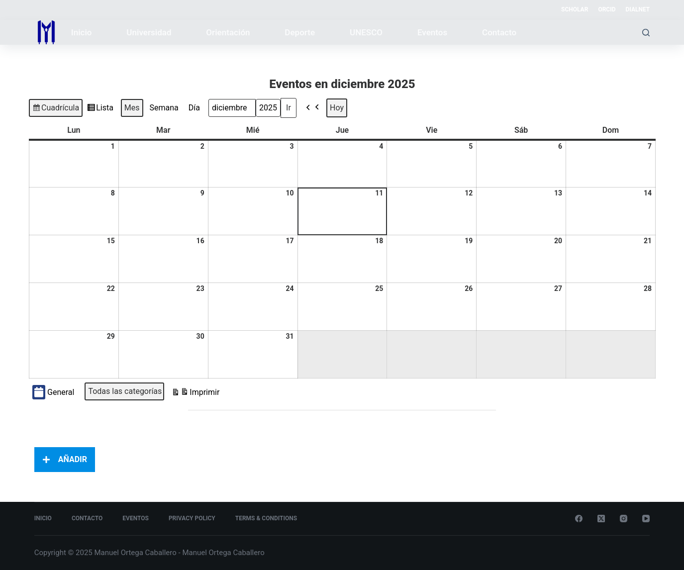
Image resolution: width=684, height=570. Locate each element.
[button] (312, 107)
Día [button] (193, 107)
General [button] (53, 392)
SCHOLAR (574, 9)
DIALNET (638, 9)
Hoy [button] (337, 107)
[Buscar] (646, 32)
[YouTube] (646, 518)
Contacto (499, 32)
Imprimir (195, 393)
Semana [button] (163, 107)
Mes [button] (131, 107)
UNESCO (366, 32)
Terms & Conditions (266, 518)
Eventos (432, 32)
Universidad (148, 32)
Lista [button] (100, 109)
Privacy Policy (192, 518)
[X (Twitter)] (601, 518)
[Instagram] (623, 518)
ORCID (606, 9)
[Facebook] (579, 518)
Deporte (300, 32)
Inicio (81, 32)
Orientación (228, 32)
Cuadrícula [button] (55, 109)
